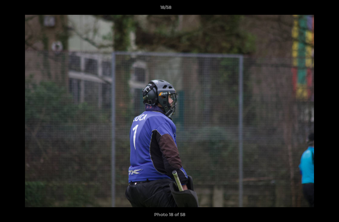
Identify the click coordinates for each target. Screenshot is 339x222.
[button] (313, 9)
